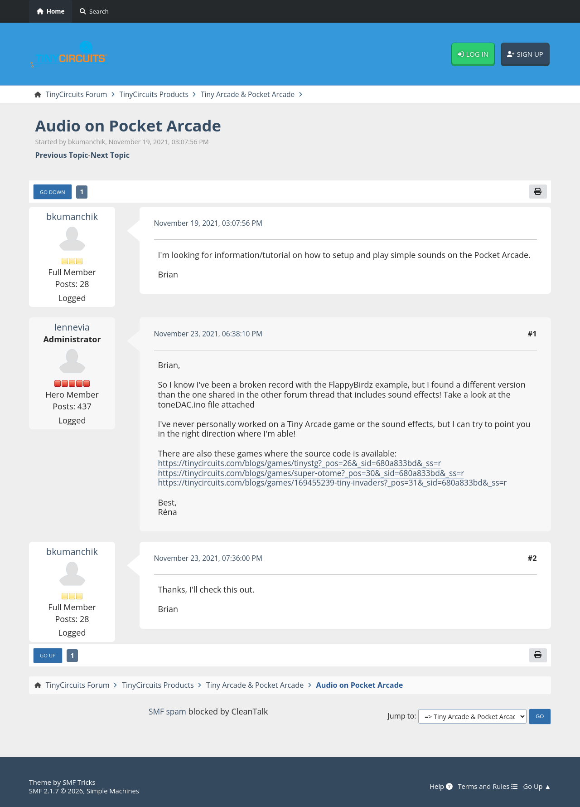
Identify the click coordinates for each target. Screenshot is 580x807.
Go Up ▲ (536, 787)
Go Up (48, 657)
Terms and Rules (485, 787)
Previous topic (61, 155)
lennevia (72, 327)
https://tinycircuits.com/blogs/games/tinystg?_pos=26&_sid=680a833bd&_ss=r (305, 463)
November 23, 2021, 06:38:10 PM (210, 335)
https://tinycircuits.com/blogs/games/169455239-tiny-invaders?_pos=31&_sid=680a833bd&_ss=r (339, 483)
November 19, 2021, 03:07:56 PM (210, 224)
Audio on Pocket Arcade (132, 126)
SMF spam (167, 712)
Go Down (53, 192)
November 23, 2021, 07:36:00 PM (210, 559)
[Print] (538, 192)
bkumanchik (72, 217)
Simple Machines (116, 790)
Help (438, 787)
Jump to (400, 717)
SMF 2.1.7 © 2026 (57, 790)
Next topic (110, 155)
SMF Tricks (80, 782)
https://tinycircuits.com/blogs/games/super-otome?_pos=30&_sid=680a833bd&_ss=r (317, 473)
